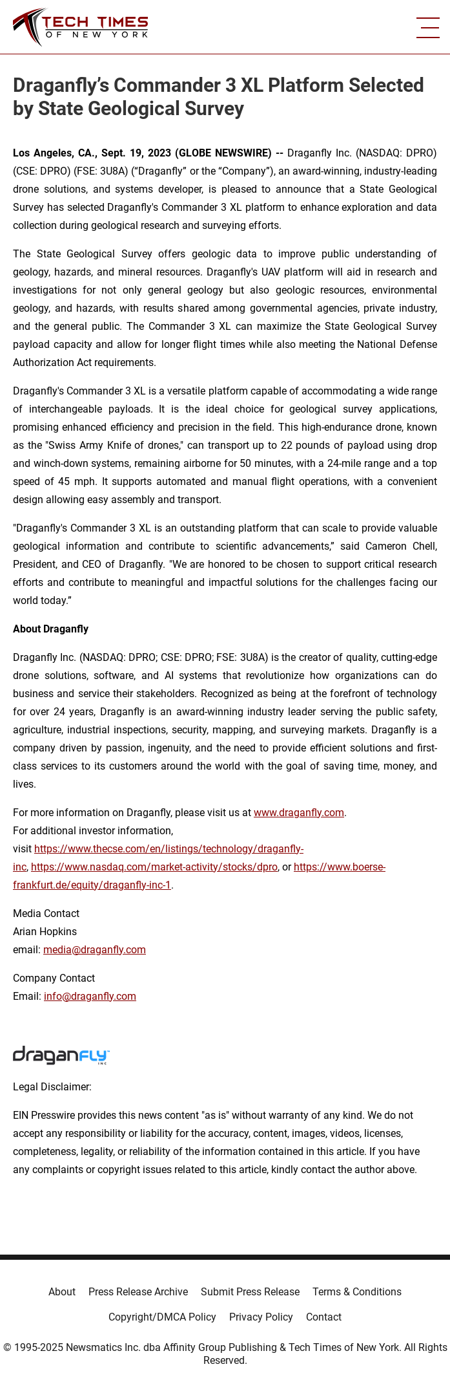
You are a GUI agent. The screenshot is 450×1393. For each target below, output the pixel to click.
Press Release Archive (138, 1292)
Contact (324, 1317)
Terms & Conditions (357, 1292)
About (62, 1292)
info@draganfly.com (90, 996)
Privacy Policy (261, 1317)
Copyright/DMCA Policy (162, 1317)
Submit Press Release (250, 1292)
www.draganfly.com (299, 812)
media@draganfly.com (94, 950)
